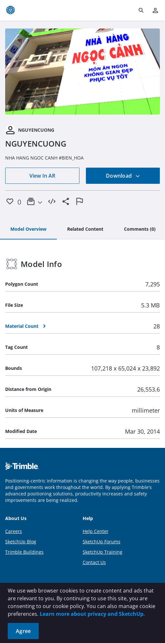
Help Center (95, 531)
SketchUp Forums (101, 541)
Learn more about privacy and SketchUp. (92, 613)
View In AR (42, 175)
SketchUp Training (102, 552)
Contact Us (94, 562)
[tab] (28, 229)
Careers (13, 531)
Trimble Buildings (24, 552)
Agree (23, 631)
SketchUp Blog (20, 541)
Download (123, 175)
